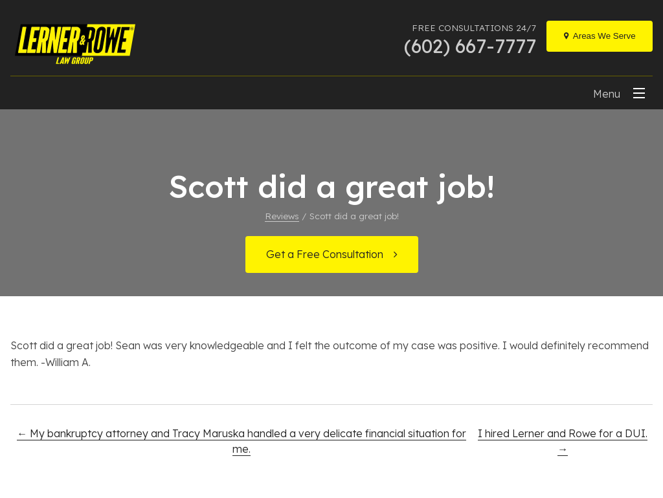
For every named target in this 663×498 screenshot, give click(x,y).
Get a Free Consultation (324, 254)
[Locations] (599, 36)
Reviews (282, 215)
